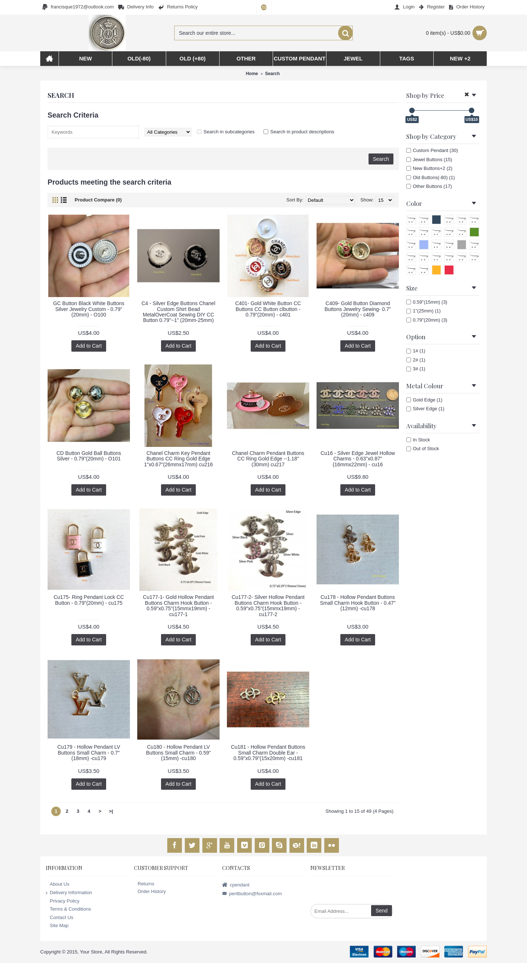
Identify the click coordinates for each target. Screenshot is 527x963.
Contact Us (59, 918)
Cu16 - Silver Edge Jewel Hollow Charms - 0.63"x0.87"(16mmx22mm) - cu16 (358, 458)
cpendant (236, 885)
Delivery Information (69, 893)
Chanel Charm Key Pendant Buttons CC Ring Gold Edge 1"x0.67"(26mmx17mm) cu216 (178, 458)
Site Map (57, 926)
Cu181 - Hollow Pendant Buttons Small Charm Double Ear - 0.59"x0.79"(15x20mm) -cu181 (268, 752)
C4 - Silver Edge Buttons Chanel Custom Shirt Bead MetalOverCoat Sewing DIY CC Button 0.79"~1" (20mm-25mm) (179, 311)
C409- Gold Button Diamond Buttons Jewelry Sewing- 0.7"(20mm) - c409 (358, 309)
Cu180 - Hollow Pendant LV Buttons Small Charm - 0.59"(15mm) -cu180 (178, 752)
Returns (144, 883)
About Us (57, 884)
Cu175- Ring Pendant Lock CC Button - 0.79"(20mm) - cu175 (88, 599)
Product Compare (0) (98, 200)
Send (381, 911)
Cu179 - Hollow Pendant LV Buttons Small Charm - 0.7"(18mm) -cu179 (88, 752)
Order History (150, 891)
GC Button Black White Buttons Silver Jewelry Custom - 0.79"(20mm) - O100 (88, 309)
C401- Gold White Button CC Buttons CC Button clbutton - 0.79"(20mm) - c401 (268, 309)
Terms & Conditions (68, 909)
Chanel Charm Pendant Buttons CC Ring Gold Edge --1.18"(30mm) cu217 (268, 458)
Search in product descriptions (302, 131)
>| (111, 811)
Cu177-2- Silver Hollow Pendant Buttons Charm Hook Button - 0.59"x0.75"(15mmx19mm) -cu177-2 (268, 605)
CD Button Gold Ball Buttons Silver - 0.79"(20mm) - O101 (88, 456)
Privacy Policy (62, 901)
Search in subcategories (228, 131)
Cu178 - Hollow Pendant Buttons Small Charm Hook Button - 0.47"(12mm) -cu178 (358, 602)
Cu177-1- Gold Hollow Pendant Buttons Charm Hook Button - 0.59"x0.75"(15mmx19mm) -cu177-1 (178, 605)
